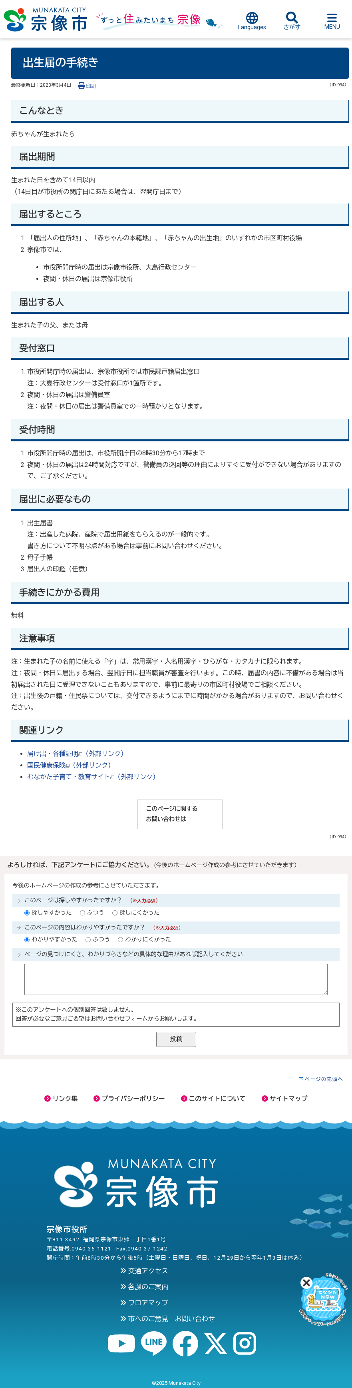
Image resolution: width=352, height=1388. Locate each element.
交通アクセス (144, 1271)
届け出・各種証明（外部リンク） (77, 754)
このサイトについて (213, 1099)
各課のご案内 (144, 1287)
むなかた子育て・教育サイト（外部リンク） (93, 777)
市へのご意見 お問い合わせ (167, 1319)
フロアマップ (144, 1303)
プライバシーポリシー (129, 1099)
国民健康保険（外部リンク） (70, 765)
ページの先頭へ (323, 1079)
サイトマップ (285, 1099)
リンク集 (61, 1099)
